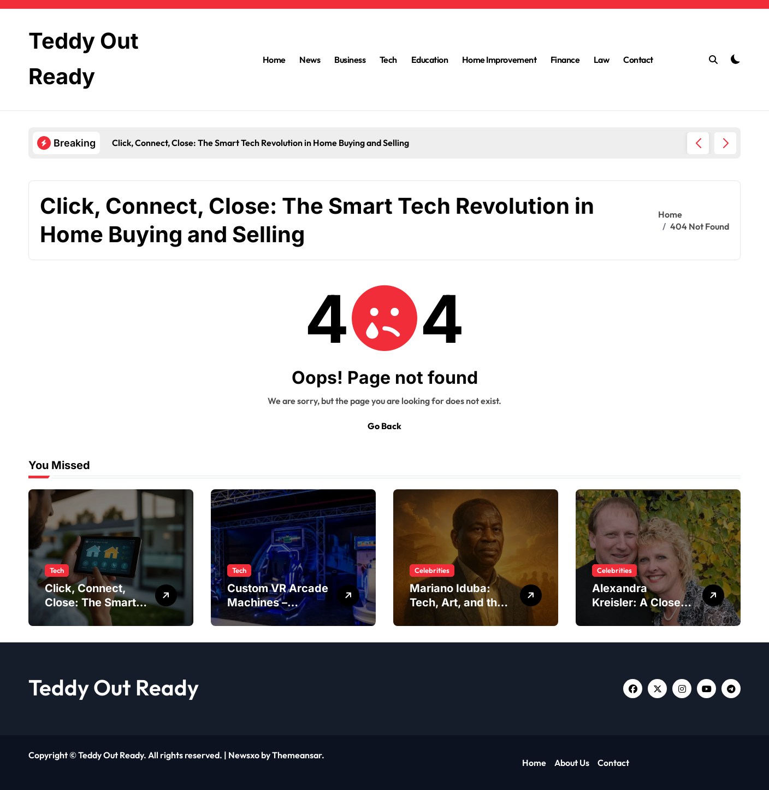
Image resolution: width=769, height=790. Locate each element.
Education (429, 59)
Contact (638, 59)
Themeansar (297, 755)
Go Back (384, 425)
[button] (725, 143)
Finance (565, 59)
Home (274, 59)
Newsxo (243, 755)
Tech (388, 59)
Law (602, 59)
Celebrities (432, 570)
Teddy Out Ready (113, 687)
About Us (571, 762)
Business (349, 59)
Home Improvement (499, 59)
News (309, 59)
